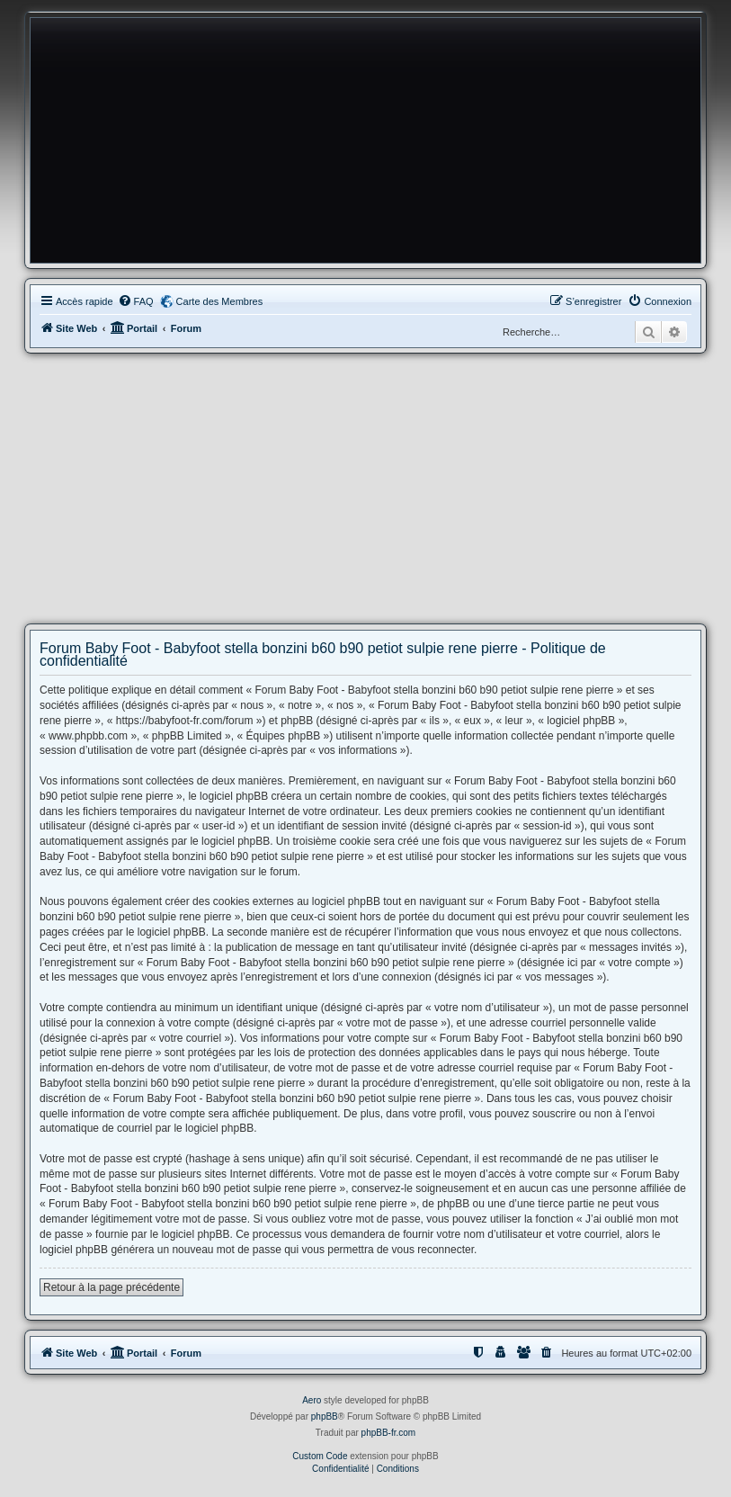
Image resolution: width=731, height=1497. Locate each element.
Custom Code (319, 1456)
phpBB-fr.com (388, 1433)
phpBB (324, 1416)
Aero (311, 1400)
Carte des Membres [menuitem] (219, 301)
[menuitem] (136, 301)
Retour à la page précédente (111, 1287)
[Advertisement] (365, 488)
